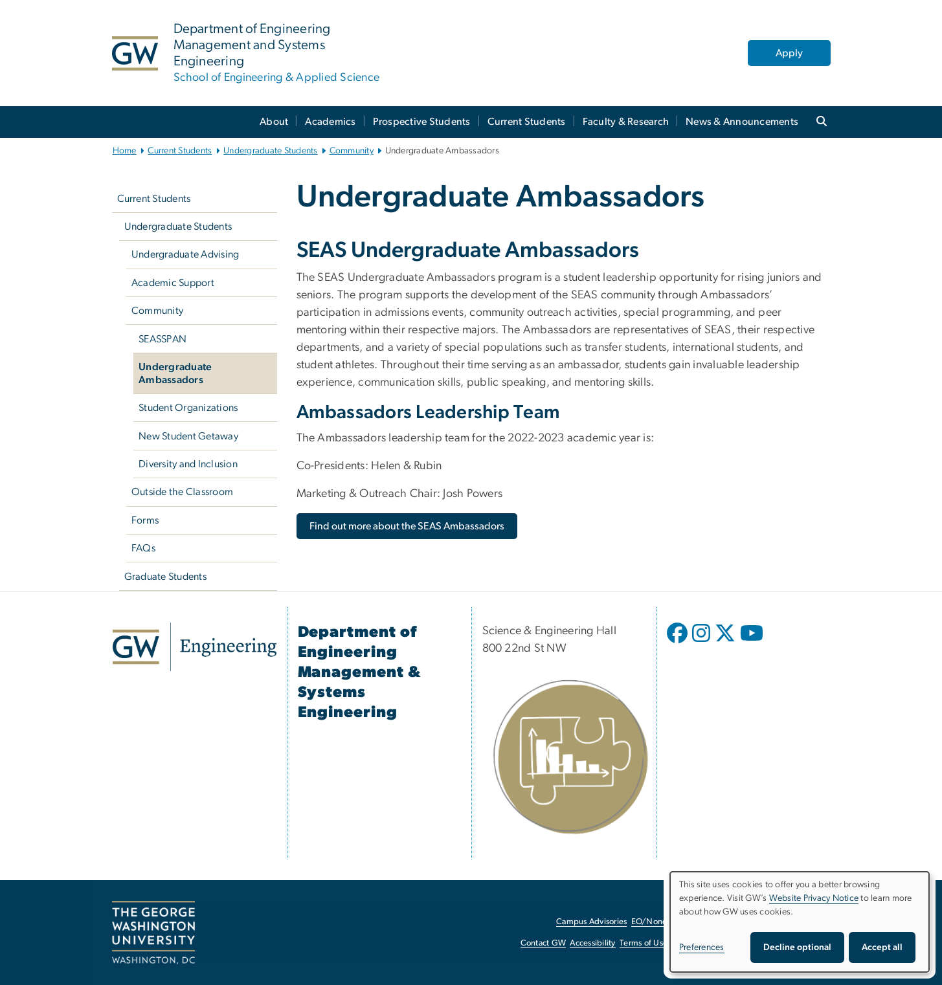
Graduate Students (165, 576)
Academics (330, 121)
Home (125, 150)
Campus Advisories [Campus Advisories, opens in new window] (591, 922)
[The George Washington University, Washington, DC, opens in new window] (153, 932)
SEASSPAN (162, 339)
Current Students (527, 121)
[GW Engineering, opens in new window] (194, 647)
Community (352, 150)
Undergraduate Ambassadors (175, 373)
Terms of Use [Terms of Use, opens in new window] (643, 943)
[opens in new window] (678, 642)
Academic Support (172, 283)
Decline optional (797, 947)
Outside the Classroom (182, 492)
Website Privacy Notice (814, 898)
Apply (789, 53)
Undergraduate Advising (185, 254)
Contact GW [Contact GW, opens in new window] (543, 943)
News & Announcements (742, 121)
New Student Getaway (188, 436)
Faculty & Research (626, 121)
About (274, 121)
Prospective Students (422, 121)
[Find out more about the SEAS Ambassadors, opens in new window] (407, 526)
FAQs (143, 548)
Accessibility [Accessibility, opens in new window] (592, 943)
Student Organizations (188, 408)
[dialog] (799, 922)
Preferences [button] (701, 947)
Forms (145, 520)
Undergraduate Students (270, 150)
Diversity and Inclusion (188, 464)
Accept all (882, 947)
